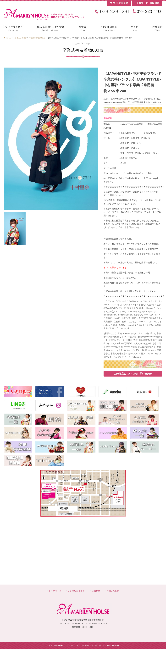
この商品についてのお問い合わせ (133, 373)
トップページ (55, 591)
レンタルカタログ (76, 591)
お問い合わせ (112, 591)
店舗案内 (96, 591)
